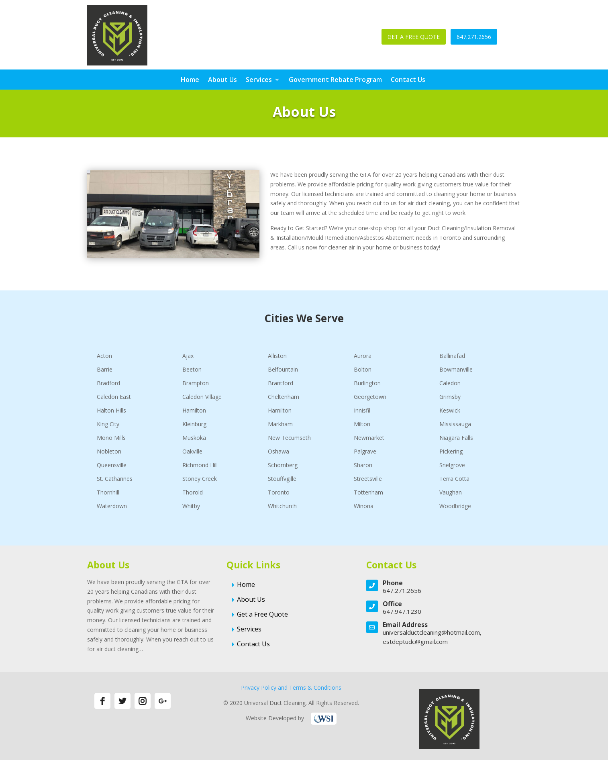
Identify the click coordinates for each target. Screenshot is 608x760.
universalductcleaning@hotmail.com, (432, 632)
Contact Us (408, 80)
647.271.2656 (474, 37)
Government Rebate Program (335, 80)
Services (259, 80)
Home (190, 80)
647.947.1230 (402, 611)
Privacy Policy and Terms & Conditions (291, 687)
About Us (222, 80)
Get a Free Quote (262, 614)
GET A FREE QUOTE (414, 37)
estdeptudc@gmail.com (415, 641)
